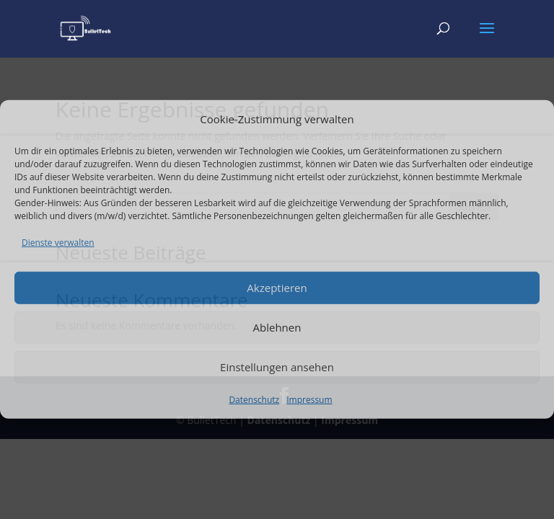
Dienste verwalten (58, 242)
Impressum (309, 399)
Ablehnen (277, 327)
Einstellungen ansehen (277, 367)
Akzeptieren (277, 287)
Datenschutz (254, 399)
